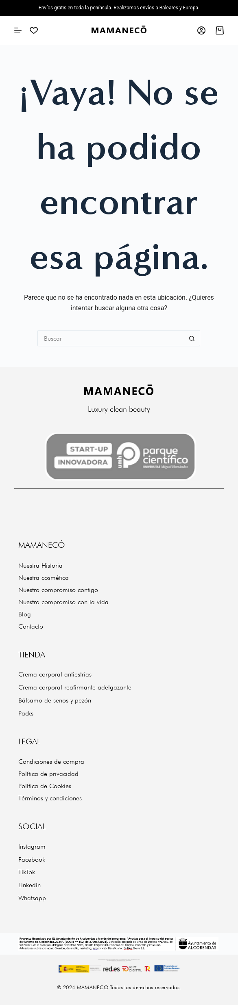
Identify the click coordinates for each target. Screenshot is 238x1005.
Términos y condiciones (50, 798)
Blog (24, 614)
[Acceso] (201, 30)
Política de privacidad (48, 774)
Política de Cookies (44, 786)
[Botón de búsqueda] (192, 338)
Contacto (30, 626)
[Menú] (18, 30)
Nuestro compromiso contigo (58, 590)
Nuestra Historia (40, 565)
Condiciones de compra (51, 761)
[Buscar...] (110, 338)
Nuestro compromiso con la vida (63, 602)
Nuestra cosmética (43, 577)
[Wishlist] (34, 30)
